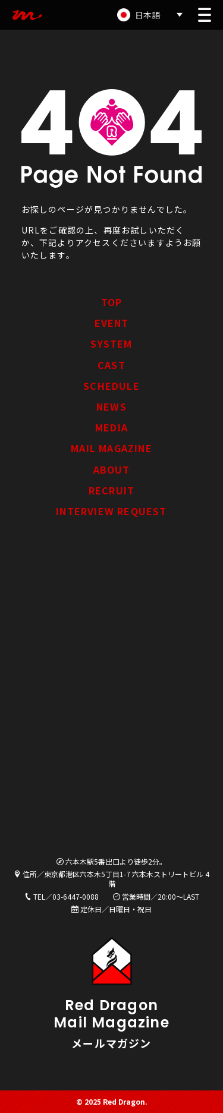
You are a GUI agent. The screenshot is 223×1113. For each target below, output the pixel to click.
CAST (111, 365)
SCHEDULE (111, 386)
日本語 (147, 15)
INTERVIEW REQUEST (111, 511)
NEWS (111, 406)
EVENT (112, 323)
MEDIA (111, 427)
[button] (204, 15)
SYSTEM (111, 343)
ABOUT (111, 469)
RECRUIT (111, 490)
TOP (112, 302)
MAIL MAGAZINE (111, 448)
